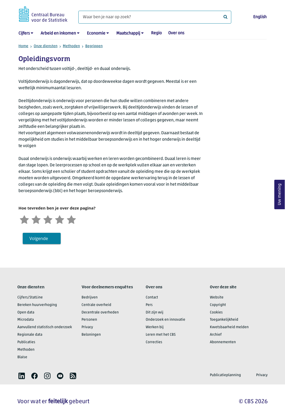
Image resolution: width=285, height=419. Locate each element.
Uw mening (280, 194)
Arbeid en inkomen (58, 33)
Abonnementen (223, 342)
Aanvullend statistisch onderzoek (44, 327)
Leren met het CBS (161, 334)
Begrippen (94, 46)
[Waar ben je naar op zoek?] (154, 17)
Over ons (176, 33)
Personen (89, 319)
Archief (216, 334)
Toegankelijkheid (224, 319)
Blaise (22, 357)
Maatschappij (128, 33)
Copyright (218, 305)
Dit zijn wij (154, 312)
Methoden (71, 46)
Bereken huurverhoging (37, 305)
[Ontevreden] (36, 219)
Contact (152, 297)
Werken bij (155, 327)
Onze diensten (45, 46)
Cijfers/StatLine (30, 297)
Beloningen (91, 334)
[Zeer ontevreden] (24, 219)
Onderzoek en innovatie (165, 319)
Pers (149, 305)
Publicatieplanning (225, 375)
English (260, 17)
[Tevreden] (60, 219)
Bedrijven (90, 297)
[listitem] (21, 376)
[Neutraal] (48, 219)
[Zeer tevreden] (71, 219)
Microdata (25, 319)
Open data (25, 312)
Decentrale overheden (100, 312)
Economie (96, 33)
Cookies (216, 312)
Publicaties (26, 342)
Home (23, 46)
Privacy (87, 327)
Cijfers (24, 33)
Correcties (154, 342)
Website (217, 297)
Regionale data (29, 334)
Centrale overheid (96, 305)
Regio (156, 33)
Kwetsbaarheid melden (229, 327)
